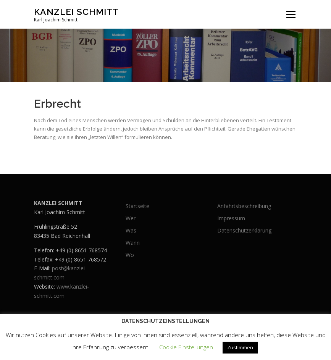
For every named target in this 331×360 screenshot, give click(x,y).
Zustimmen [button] (240, 347)
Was (131, 230)
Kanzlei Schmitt (76, 11)
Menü (290, 14)
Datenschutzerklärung (244, 230)
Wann (133, 242)
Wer (131, 218)
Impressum (231, 218)
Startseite (137, 206)
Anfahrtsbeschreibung (244, 206)
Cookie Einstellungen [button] (186, 347)
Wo (130, 254)
